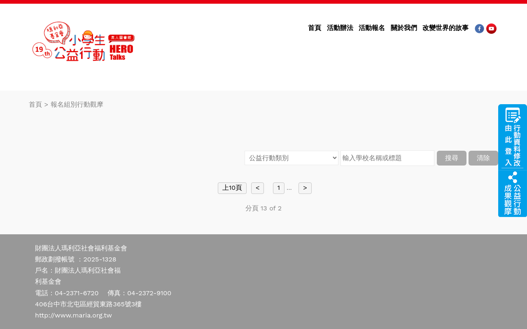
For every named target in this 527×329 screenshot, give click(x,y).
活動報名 (372, 28)
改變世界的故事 (445, 28)
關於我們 (404, 28)
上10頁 (232, 187)
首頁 (314, 28)
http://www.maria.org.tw (73, 315)
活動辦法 (340, 28)
